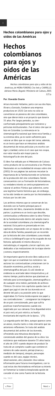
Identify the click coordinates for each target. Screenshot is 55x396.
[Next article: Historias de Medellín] (46, 386)
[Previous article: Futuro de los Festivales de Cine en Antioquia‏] (8, 386)
